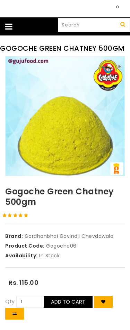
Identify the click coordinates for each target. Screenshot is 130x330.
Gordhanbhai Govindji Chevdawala (69, 236)
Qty (10, 301)
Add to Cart (68, 301)
